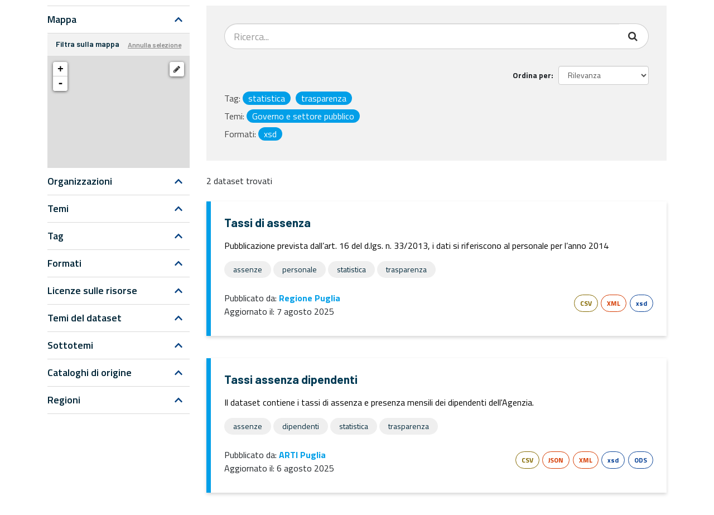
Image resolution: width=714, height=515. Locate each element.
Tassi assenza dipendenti (291, 379)
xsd (641, 303)
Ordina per (532, 75)
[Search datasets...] (422, 36)
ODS (640, 460)
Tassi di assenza (267, 222)
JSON (555, 460)
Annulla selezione (154, 45)
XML (613, 303)
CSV (586, 303)
